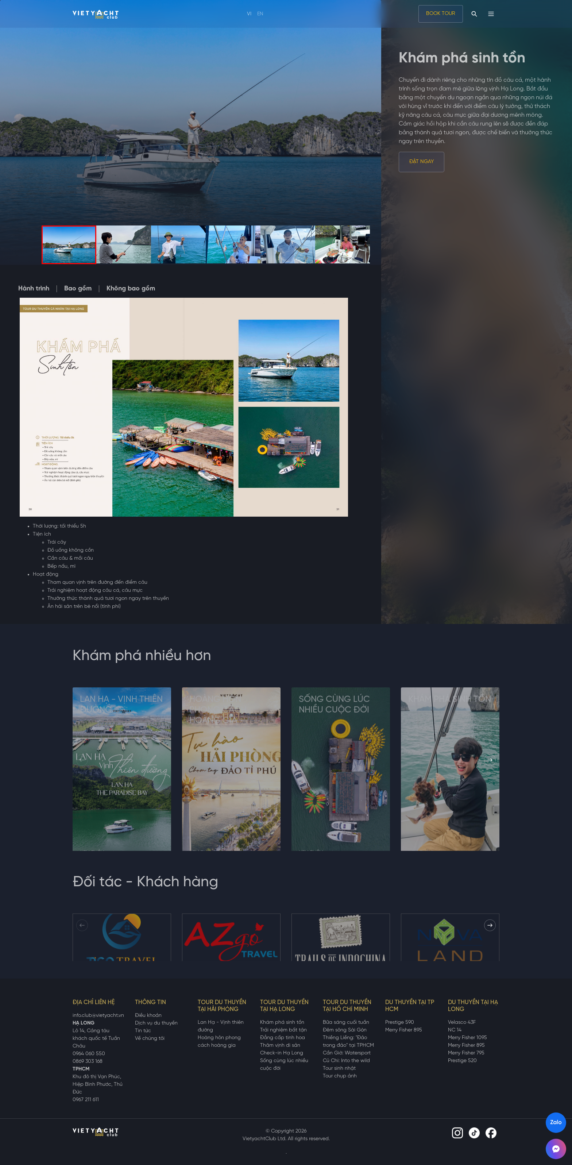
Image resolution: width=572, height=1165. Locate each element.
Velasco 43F (462, 1022)
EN (260, 14)
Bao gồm (78, 288)
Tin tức (143, 1031)
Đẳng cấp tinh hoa (282, 1038)
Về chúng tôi (150, 1038)
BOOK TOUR (440, 13)
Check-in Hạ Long (281, 1053)
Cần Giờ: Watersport (347, 1053)
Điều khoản (148, 1015)
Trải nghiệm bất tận (283, 1030)
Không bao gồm (131, 288)
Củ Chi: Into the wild (346, 1061)
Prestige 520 (462, 1061)
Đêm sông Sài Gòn (345, 1030)
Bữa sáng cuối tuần (346, 1022)
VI (249, 14)
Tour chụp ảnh (340, 1076)
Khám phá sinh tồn (282, 1022)
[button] (490, 760)
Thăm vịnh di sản (280, 1045)
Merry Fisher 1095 (467, 1038)
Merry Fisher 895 (403, 1030)
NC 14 (454, 1030)
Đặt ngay (421, 162)
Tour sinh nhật (339, 1068)
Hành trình (33, 288)
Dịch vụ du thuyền (156, 1023)
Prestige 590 (399, 1022)
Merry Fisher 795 (466, 1053)
